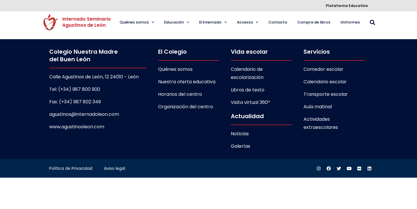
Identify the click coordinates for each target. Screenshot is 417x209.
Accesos (247, 22)
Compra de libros (313, 22)
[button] (372, 22)
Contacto (277, 22)
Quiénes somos (137, 22)
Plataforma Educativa (347, 5)
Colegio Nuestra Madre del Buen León (83, 55)
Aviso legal (114, 168)
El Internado (213, 22)
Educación (176, 22)
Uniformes (350, 22)
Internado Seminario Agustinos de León (87, 22)
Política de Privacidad (70, 168)
